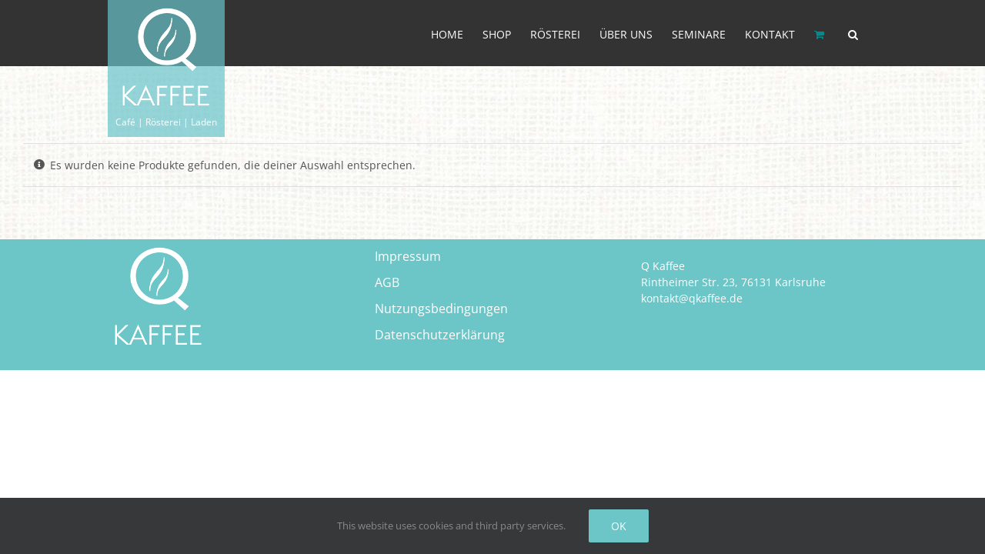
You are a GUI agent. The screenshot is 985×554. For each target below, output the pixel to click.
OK (618, 526)
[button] (872, 33)
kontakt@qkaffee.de (692, 298)
